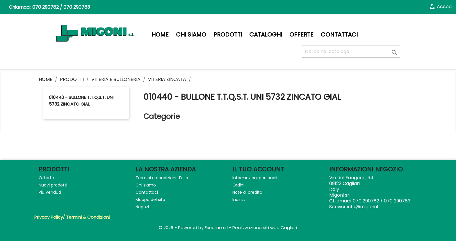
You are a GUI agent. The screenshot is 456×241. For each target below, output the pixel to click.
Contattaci (339, 35)
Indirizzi (239, 199)
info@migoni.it (363, 206)
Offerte (301, 35)
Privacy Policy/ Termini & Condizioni (72, 217)
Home (160, 35)
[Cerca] (351, 52)
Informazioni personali (254, 178)
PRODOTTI (227, 35)
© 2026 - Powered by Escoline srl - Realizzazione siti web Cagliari (228, 227)
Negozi (142, 207)
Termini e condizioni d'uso (162, 178)
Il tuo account (258, 169)
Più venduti (50, 192)
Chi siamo (191, 35)
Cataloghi (265, 35)
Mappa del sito (150, 199)
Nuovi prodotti (53, 185)
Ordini (238, 185)
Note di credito (247, 192)
